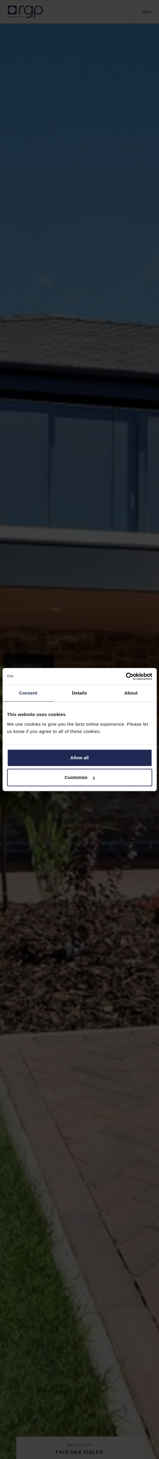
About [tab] (131, 692)
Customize (80, 777)
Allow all (79, 757)
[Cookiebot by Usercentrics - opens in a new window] (125, 676)
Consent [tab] (28, 692)
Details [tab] (79, 692)
